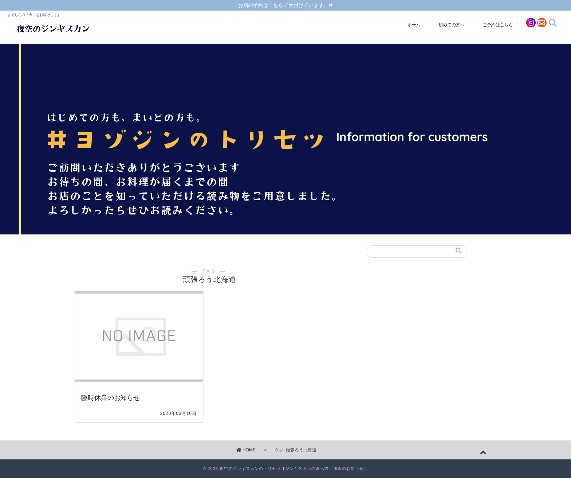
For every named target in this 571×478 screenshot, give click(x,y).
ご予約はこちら (498, 24)
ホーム (413, 24)
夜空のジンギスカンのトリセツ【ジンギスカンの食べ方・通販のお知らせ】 (294, 468)
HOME (246, 449)
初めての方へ (451, 24)
